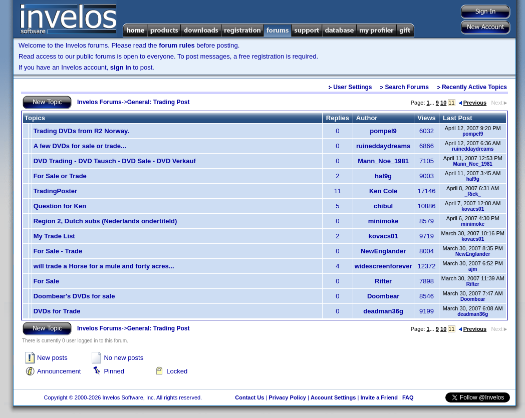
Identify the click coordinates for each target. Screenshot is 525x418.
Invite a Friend (379, 397)
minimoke (383, 221)
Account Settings (333, 397)
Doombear (383, 296)
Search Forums (407, 87)
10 (443, 103)
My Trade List (54, 236)
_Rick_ (473, 194)
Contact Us (249, 397)
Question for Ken (60, 206)
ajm (472, 269)
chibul (383, 206)
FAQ (408, 397)
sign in (120, 67)
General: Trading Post (158, 102)
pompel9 (383, 131)
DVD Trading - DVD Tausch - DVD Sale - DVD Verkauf (115, 161)
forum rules (177, 45)
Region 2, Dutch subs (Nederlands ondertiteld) (105, 221)
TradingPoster (55, 191)
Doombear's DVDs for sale (74, 296)
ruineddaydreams (383, 146)
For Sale (46, 281)
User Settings (352, 87)
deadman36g (383, 311)
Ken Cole (383, 191)
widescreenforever (383, 266)
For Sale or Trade (60, 176)
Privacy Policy (287, 397)
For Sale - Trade (58, 251)
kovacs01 (472, 209)
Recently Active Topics (474, 87)
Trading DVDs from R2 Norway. (81, 131)
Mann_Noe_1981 (383, 161)
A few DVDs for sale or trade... (80, 146)
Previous (472, 103)
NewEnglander (383, 251)
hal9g (383, 176)
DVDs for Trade (57, 311)
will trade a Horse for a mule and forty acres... (104, 266)
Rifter (383, 281)
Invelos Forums (99, 102)
